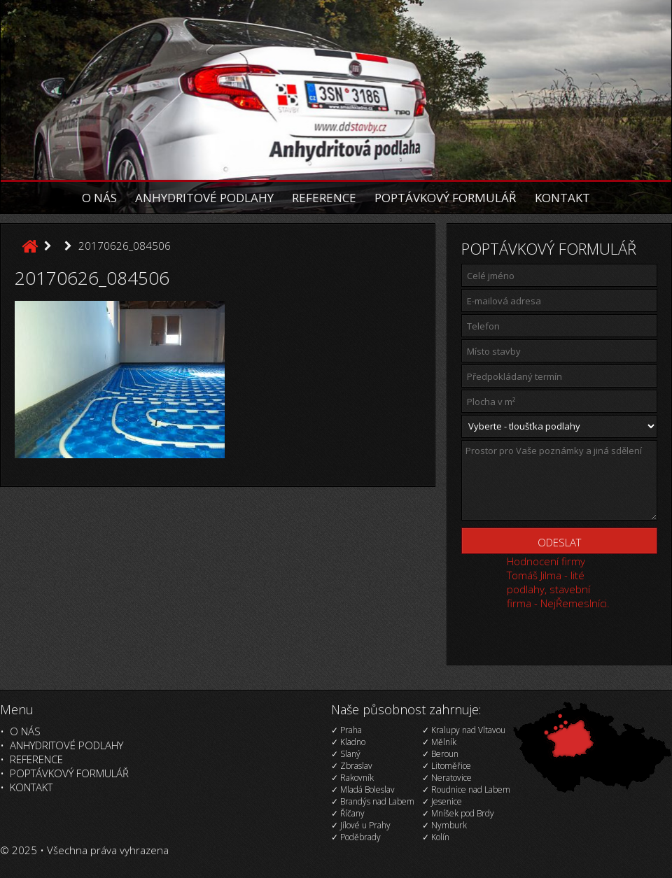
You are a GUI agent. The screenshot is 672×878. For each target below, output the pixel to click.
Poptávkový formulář (445, 198)
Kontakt (562, 198)
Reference (324, 198)
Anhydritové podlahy (204, 198)
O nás (99, 198)
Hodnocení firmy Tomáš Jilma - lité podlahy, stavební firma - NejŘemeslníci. (558, 582)
